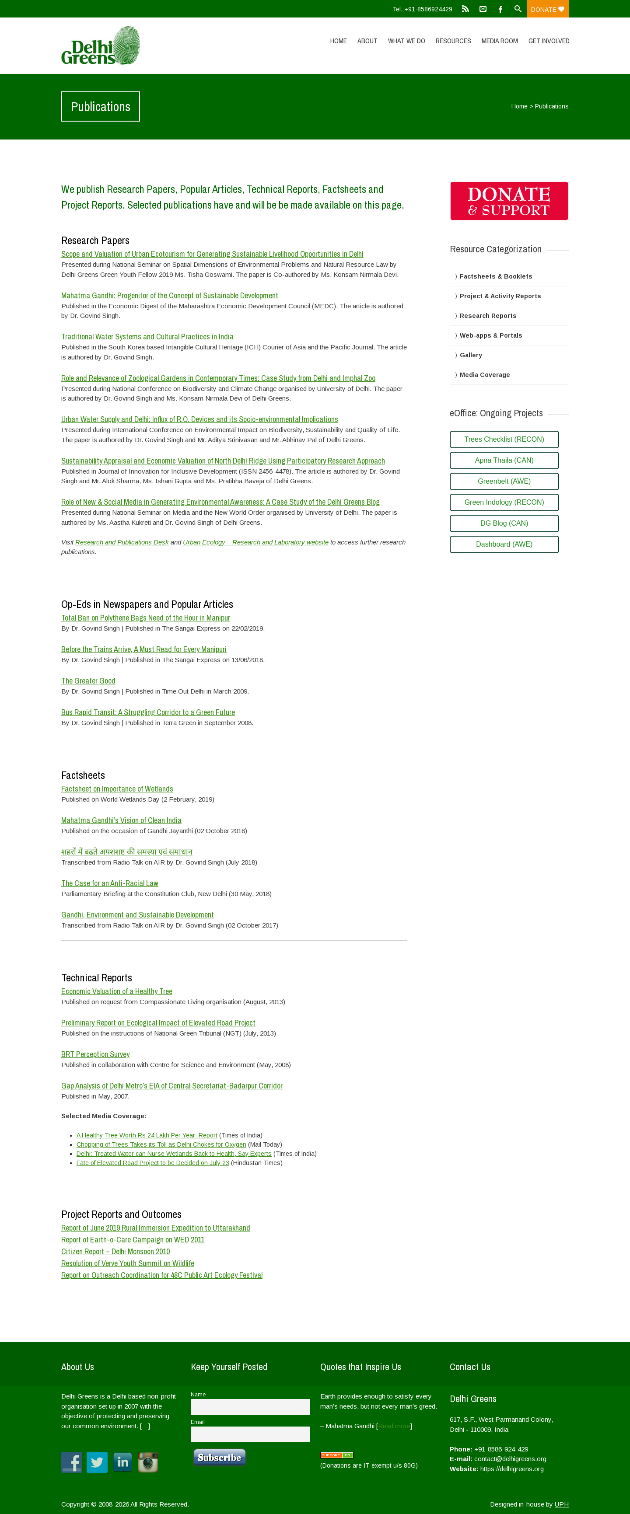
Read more (394, 1426)
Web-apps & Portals (491, 335)
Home (338, 40)
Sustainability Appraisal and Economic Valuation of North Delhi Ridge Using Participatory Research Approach (223, 460)
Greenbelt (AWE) (504, 481)
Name (198, 1395)
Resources (453, 40)
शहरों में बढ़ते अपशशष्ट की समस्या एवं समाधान (126, 851)
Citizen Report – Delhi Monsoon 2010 (115, 1251)
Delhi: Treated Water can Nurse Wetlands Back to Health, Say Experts (174, 1153)
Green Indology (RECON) (504, 502)
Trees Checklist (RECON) (505, 439)
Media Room (500, 40)
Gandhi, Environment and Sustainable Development (137, 914)
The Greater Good (88, 680)
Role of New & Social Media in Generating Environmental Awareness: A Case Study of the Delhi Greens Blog (220, 501)
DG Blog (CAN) (504, 523)
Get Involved (549, 40)
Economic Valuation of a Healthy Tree (116, 991)
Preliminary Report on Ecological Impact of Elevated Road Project (158, 1022)
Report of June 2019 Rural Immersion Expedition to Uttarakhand (155, 1227)
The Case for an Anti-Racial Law (109, 883)
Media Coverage (485, 374)
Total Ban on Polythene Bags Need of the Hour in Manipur (145, 617)
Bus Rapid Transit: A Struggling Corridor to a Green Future (148, 712)
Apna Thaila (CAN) (504, 460)
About (367, 40)
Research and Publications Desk (122, 542)
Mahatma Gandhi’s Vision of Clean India (121, 820)
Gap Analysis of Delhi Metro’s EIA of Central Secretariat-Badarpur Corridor (172, 1085)
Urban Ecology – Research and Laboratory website (256, 542)
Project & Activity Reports (500, 296)
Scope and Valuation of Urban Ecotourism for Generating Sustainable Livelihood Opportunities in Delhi (212, 253)
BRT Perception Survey (95, 1054)
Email (198, 1422)
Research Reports (488, 315)
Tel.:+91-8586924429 (422, 9)
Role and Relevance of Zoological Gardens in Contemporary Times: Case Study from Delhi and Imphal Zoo (218, 378)
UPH (562, 1504)
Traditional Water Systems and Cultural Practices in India (147, 336)
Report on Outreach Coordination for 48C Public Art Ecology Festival (161, 1275)
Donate (547, 9)
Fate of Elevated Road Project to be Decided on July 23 (153, 1162)
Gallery (471, 355)
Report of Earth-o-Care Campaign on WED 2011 (132, 1239)
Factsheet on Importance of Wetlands (117, 788)
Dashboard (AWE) (504, 544)
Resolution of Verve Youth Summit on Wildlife (127, 1263)
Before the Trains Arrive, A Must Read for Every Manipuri (144, 649)
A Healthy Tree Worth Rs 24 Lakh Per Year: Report (147, 1135)
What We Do (406, 40)
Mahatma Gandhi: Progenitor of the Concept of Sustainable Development (169, 295)
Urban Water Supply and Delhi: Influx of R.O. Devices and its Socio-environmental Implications (199, 419)
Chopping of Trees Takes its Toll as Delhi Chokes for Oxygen (161, 1144)
